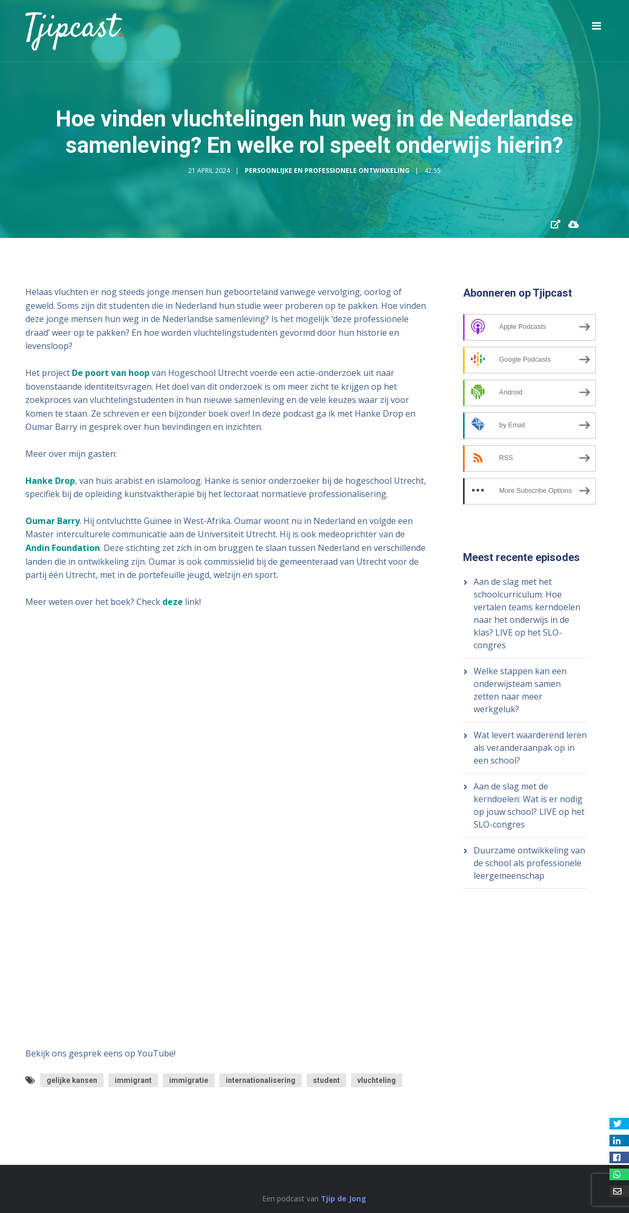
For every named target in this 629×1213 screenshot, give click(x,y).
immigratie (188, 1080)
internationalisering (260, 1080)
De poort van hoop (111, 373)
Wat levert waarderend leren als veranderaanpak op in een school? (530, 747)
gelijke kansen (72, 1080)
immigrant (133, 1080)
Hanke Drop (50, 480)
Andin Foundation (62, 548)
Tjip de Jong (343, 1198)
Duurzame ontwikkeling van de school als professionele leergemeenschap (529, 862)
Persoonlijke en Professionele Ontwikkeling (327, 170)
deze (172, 602)
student (326, 1080)
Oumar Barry (52, 521)
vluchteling (376, 1080)
